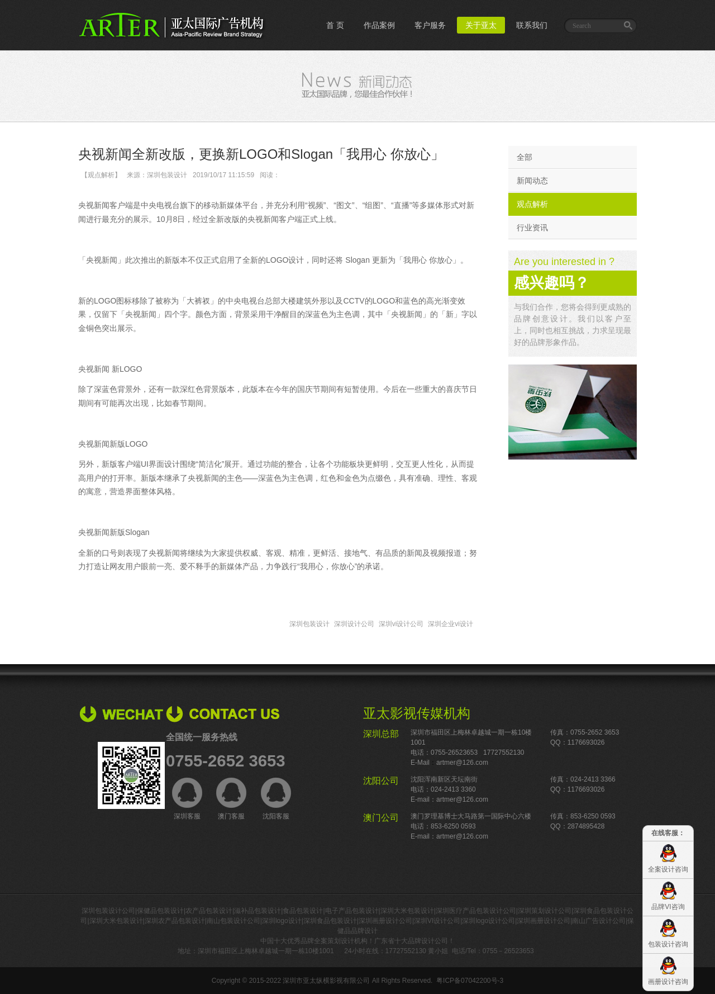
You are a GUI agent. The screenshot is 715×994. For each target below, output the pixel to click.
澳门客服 (231, 799)
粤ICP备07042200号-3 (469, 980)
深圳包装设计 (309, 624)
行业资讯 (532, 227)
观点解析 (532, 204)
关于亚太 (481, 25)
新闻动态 (532, 180)
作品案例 (379, 25)
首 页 (335, 25)
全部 (524, 157)
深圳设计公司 (354, 624)
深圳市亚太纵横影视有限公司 (326, 980)
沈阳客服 (276, 799)
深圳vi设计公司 (401, 624)
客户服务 (430, 25)
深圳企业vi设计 (450, 624)
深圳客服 (187, 799)
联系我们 (531, 25)
